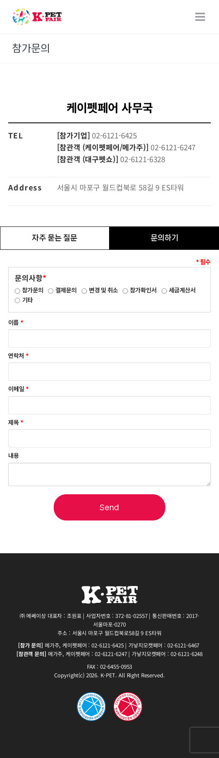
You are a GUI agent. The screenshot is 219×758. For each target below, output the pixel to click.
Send (109, 507)
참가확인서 (143, 290)
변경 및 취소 (103, 290)
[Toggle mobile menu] (201, 17)
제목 (15, 422)
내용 (13, 455)
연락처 (18, 356)
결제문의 (66, 290)
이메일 (18, 389)
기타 (27, 300)
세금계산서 (182, 290)
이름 (15, 322)
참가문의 (32, 290)
